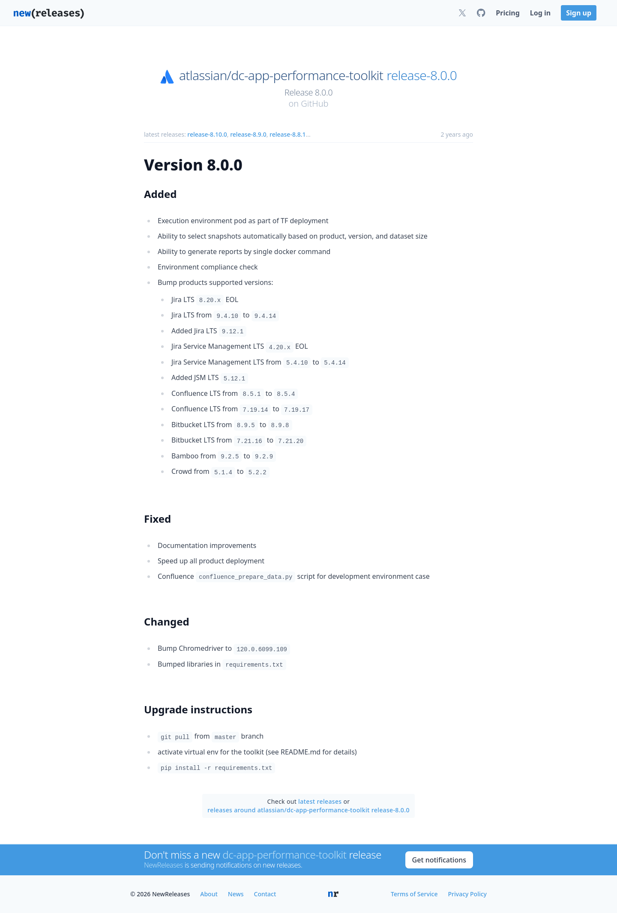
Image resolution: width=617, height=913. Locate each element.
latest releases (319, 801)
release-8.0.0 (421, 75)
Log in (540, 13)
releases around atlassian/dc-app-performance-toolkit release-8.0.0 (308, 810)
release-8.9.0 (248, 134)
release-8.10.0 (207, 134)
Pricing (507, 13)
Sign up (578, 13)
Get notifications (439, 860)
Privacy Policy (467, 894)
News (236, 894)
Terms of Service (414, 894)
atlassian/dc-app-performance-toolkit (281, 75)
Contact (265, 894)
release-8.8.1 (288, 134)
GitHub (314, 103)
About (209, 894)
